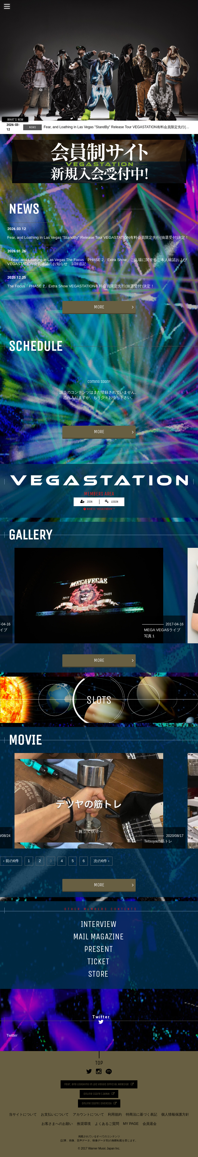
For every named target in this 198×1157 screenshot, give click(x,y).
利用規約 (115, 1114)
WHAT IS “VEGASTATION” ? (99, 509)
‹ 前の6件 (11, 861)
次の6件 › (101, 861)
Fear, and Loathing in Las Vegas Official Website (96, 1084)
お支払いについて (55, 1114)
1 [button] (96, 188)
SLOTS (99, 700)
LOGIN (111, 501)
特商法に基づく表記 (141, 1114)
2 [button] (102, 188)
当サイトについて (23, 1114)
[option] (99, 66)
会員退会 (150, 1124)
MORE (99, 307)
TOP (99, 1063)
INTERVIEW (98, 924)
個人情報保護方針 (175, 1114)
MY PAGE (131, 1124)
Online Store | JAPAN (96, 1094)
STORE (98, 974)
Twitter (11, 1035)
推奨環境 (84, 1124)
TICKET (98, 961)
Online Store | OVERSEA (97, 1103)
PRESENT (98, 949)
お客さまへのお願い (57, 1124)
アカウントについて (88, 1114)
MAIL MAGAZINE (98, 936)
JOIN (86, 501)
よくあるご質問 (107, 1124)
